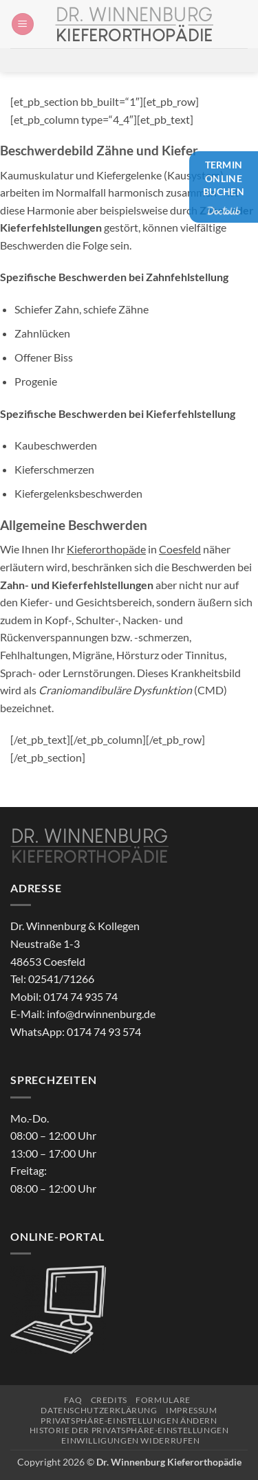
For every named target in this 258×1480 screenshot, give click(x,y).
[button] (23, 24)
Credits (109, 1400)
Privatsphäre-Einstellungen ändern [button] (129, 1420)
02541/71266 (61, 978)
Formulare (163, 1400)
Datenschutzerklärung (99, 1410)
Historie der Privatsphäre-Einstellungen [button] (129, 1430)
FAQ (73, 1400)
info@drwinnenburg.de (101, 1013)
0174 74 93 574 (104, 1031)
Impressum (191, 1410)
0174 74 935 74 (80, 996)
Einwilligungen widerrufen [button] (130, 1440)
